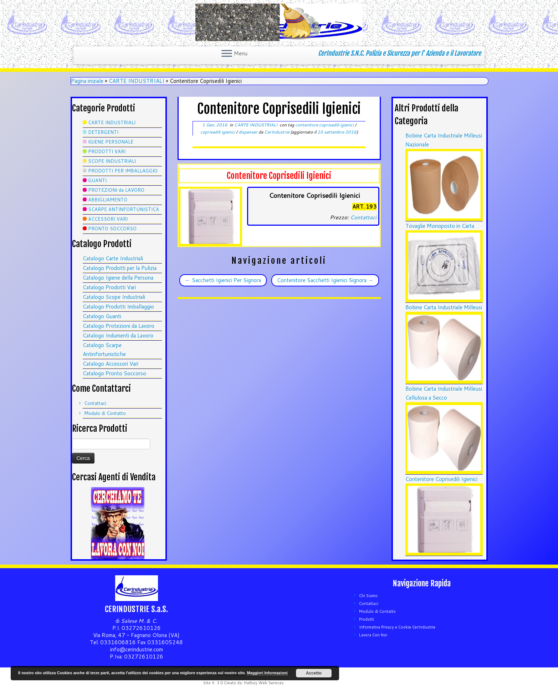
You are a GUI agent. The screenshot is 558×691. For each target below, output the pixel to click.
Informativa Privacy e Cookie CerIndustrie (397, 627)
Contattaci (95, 403)
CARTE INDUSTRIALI (136, 81)
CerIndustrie (276, 132)
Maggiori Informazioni (267, 673)
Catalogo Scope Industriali (114, 297)
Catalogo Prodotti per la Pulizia (120, 268)
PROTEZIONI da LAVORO (116, 190)
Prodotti (366, 619)
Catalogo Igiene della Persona (118, 277)
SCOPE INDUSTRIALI (112, 161)
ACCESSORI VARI (108, 219)
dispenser (248, 132)
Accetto (314, 673)
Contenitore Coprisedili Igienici (441, 479)
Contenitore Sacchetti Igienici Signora (325, 280)
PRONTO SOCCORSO (112, 228)
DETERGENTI (103, 132)
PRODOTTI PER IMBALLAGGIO (123, 170)
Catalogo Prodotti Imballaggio (118, 306)
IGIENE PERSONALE (110, 142)
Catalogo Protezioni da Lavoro (118, 326)
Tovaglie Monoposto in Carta (439, 226)
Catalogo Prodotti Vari (109, 287)
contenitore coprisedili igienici (325, 125)
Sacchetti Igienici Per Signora (223, 280)
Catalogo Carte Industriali (113, 258)
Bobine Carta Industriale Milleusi (443, 307)
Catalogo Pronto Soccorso (114, 373)
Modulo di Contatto (105, 413)
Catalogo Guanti (102, 316)
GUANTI (97, 180)
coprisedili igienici (218, 132)
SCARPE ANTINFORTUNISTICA (123, 209)
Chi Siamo (368, 596)
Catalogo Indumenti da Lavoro (118, 335)
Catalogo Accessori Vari (110, 363)
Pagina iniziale (87, 81)
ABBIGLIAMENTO (107, 199)
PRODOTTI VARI (107, 151)
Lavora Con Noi (373, 635)
